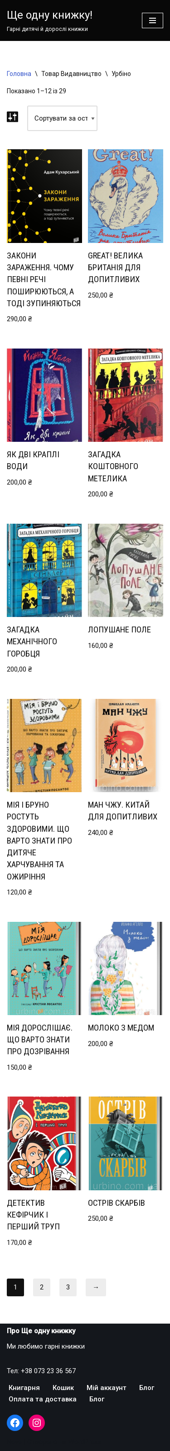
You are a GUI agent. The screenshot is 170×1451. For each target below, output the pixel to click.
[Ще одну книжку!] (49, 20)
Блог (146, 1388)
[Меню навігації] (152, 20)
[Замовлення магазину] (62, 118)
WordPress (85, 1442)
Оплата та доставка (43, 1399)
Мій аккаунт (106, 1388)
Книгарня (24, 1388)
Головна (19, 73)
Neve (14, 1442)
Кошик (63, 1388)
